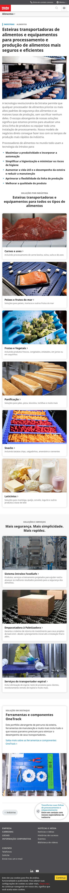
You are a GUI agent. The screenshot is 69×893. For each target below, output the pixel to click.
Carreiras (7, 831)
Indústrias (9, 24)
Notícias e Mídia (47, 828)
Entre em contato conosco (41, 2)
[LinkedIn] (31, 871)
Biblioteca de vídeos (48, 842)
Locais (6, 835)
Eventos (42, 838)
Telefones (7, 851)
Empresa (7, 828)
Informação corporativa (16, 838)
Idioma (62, 2)
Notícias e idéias (46, 831)
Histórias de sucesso (48, 835)
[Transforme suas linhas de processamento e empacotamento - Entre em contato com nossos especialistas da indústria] (51, 811)
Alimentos (9, 13)
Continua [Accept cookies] (61, 877)
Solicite (5, 855)
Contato (7, 848)
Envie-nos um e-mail (12, 858)
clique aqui (44, 883)
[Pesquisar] (56, 8)
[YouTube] (37, 871)
